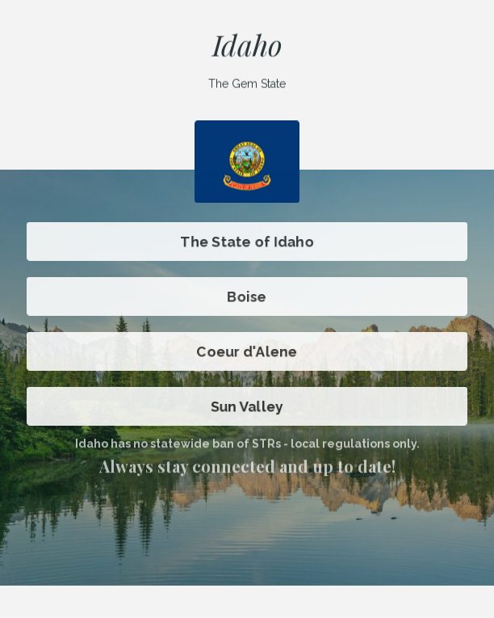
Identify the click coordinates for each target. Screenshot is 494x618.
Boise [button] (247, 296)
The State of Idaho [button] (247, 241)
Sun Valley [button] (247, 406)
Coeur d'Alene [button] (247, 351)
